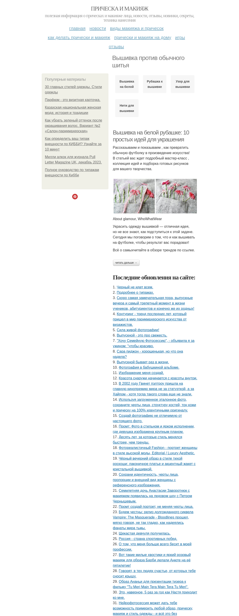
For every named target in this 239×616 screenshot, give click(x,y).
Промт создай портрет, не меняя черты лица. (156, 507)
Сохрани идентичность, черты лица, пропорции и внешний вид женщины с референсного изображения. (146, 480)
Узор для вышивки (182, 84)
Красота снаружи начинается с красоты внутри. (158, 378)
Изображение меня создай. (141, 373)
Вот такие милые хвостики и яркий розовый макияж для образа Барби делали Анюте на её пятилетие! (152, 560)
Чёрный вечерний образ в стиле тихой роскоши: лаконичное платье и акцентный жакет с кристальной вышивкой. (154, 464)
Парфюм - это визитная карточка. (72, 100)
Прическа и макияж (119, 8)
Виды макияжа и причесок (137, 28)
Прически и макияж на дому (142, 37)
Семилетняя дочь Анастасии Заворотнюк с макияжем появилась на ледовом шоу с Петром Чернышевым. (152, 496)
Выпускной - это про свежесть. (142, 335)
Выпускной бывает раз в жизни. (143, 362)
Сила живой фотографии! (138, 330)
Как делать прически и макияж (79, 37)
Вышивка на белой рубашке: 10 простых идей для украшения (151, 136)
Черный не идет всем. (135, 287)
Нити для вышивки (127, 108)
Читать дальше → (126, 262)
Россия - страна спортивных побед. (148, 539)
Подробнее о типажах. (135, 292)
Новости (98, 28)
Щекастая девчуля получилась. (145, 533)
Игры (180, 37)
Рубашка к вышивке (155, 84)
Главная (77, 28)
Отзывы (116, 46)
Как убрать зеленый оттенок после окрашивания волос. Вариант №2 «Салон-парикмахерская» (73, 125)
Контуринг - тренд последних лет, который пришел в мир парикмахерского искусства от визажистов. (150, 319)
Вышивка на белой (126, 84)
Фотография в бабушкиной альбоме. (149, 367)
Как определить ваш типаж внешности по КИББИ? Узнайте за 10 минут (73, 144)
